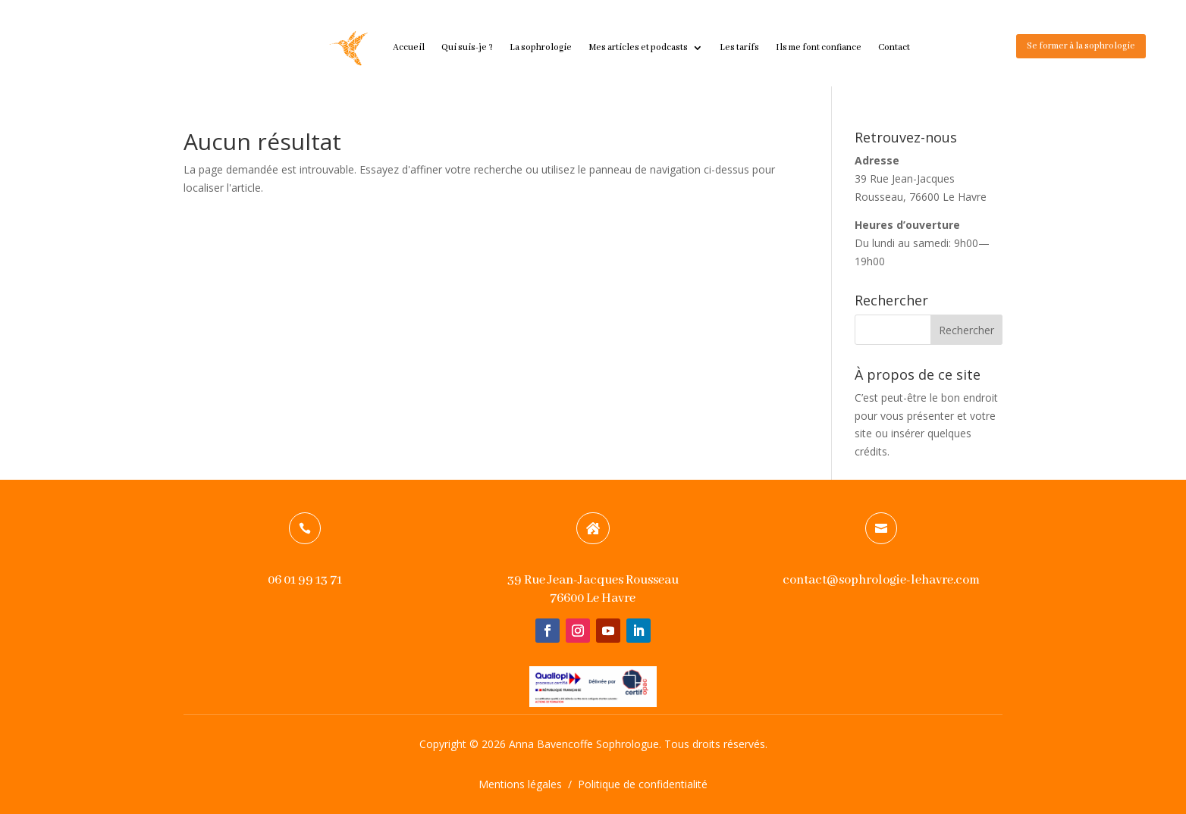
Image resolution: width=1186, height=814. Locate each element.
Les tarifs (739, 47)
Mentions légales (520, 784)
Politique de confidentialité (643, 784)
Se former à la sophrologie (1081, 46)
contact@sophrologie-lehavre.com (881, 580)
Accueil (409, 47)
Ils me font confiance (818, 47)
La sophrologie (541, 47)
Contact (894, 47)
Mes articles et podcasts (638, 47)
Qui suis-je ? (467, 47)
